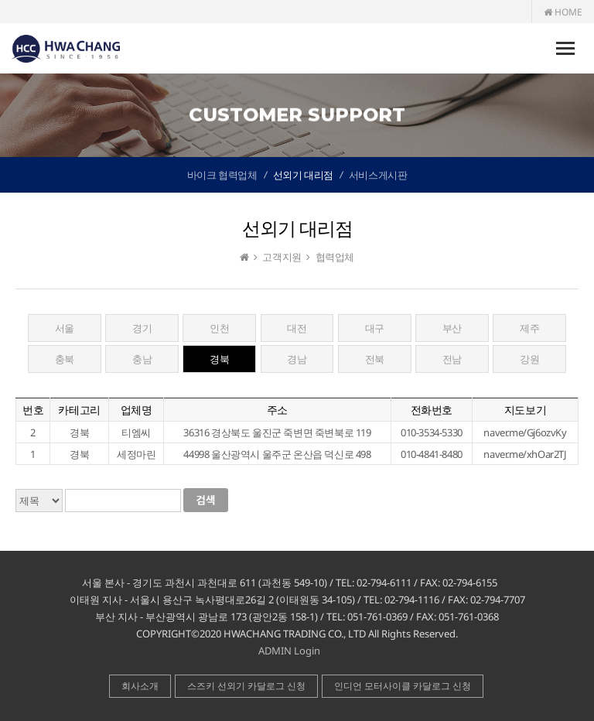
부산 (452, 328)
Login (307, 651)
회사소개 (140, 685)
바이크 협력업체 (222, 175)
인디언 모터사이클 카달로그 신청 (402, 685)
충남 (142, 359)
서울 (64, 328)
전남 (452, 359)
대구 (374, 328)
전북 (374, 359)
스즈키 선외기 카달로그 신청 (246, 685)
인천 (219, 328)
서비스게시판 (378, 175)
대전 (296, 328)
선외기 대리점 (303, 175)
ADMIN (275, 651)
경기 (142, 328)
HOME (563, 12)
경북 (219, 359)
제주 (529, 328)
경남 (296, 359)
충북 (64, 359)
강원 (529, 359)
